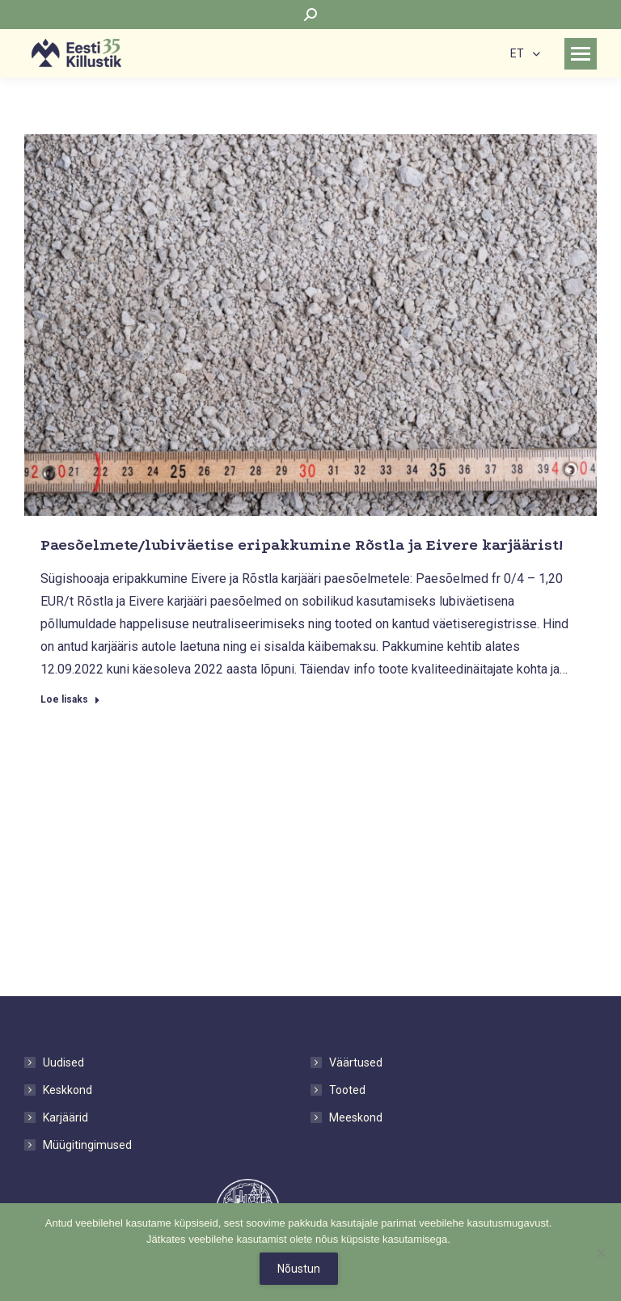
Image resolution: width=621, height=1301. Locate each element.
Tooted (347, 1089)
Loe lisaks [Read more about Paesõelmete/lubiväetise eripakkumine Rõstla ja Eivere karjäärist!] (70, 699)
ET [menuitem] (517, 54)
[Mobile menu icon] (580, 54)
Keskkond (67, 1089)
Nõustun (298, 1268)
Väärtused (355, 1062)
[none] (525, 53)
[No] (601, 1252)
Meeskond (355, 1117)
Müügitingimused (87, 1144)
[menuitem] (525, 53)
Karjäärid (65, 1117)
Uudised (63, 1062)
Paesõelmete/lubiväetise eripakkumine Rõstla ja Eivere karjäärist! (301, 545)
